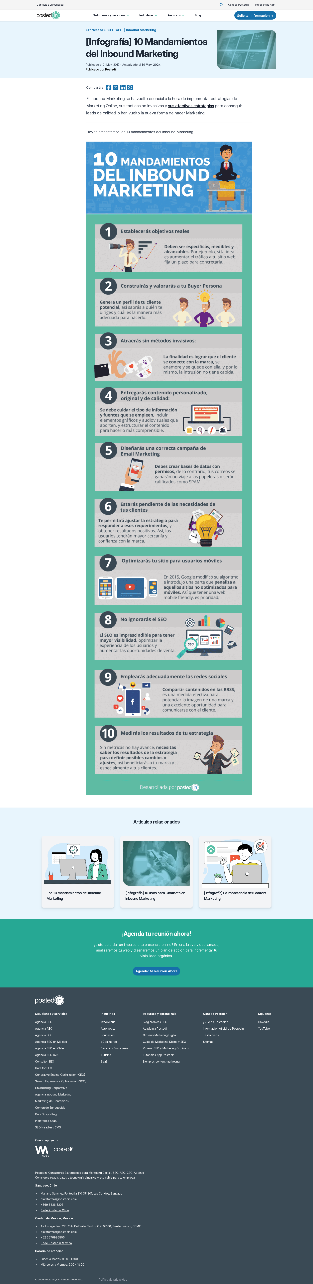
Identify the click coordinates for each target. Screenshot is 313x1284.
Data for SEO (43, 1068)
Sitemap (208, 1041)
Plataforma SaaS (46, 1120)
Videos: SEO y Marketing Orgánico (166, 1048)
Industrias (148, 15)
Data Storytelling (46, 1114)
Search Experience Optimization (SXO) (60, 1081)
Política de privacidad (113, 1279)
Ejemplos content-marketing (161, 1061)
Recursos (176, 15)
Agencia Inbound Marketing (53, 1094)
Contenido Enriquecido (50, 1107)
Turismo (106, 1055)
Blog (198, 15)
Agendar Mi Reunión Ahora (156, 971)
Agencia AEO (43, 1028)
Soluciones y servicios (111, 15)
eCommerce (109, 1041)
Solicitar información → (255, 16)
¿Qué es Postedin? (215, 1022)
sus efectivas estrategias (191, 105)
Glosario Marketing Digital (159, 1035)
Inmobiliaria (108, 1022)
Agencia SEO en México (51, 1041)
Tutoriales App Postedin (158, 1055)
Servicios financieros (114, 1048)
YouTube (264, 1028)
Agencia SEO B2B (46, 1055)
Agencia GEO (43, 1035)
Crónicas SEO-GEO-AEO (104, 30)
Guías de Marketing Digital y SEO (164, 1041)
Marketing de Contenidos (52, 1101)
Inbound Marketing (141, 30)
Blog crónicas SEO (155, 1022)
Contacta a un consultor (50, 4)
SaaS (104, 1061)
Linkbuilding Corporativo (51, 1088)
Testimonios (211, 1035)
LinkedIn (263, 1022)
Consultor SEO (44, 1061)
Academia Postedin (155, 1028)
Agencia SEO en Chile (49, 1048)
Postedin (111, 69)
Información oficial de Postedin (223, 1028)
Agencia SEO (43, 1022)
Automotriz (108, 1028)
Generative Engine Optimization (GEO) (60, 1074)
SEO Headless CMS (48, 1127)
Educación (108, 1035)
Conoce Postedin (238, 4)
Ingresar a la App (265, 4)
